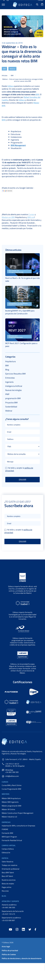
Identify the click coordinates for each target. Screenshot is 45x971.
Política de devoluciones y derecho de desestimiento (21, 958)
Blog (7, 369)
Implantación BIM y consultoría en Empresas (18, 825)
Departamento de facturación (13, 911)
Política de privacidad (10, 950)
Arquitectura (10, 361)
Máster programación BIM (11, 805)
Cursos (31, 214)
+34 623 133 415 (8, 914)
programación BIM (13, 398)
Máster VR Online (8, 809)
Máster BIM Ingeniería (10, 802)
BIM (4, 69)
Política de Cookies (9, 954)
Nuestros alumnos (8, 880)
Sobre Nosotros (7, 861)
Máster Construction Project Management (17, 813)
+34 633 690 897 (8, 920)
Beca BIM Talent (8, 872)
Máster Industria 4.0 (9, 816)
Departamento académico (11, 917)
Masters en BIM (8, 217)
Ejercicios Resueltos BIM (15, 373)
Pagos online (6, 887)
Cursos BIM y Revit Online (11, 785)
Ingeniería (9, 382)
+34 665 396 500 (8, 907)
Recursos (5, 891)
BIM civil (30, 217)
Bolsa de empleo (8, 883)
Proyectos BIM (11, 402)
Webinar (12, 69)
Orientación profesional (10, 869)
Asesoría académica (9, 904)
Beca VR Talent (7, 876)
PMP (7, 394)
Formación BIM (7, 833)
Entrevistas (10, 377)
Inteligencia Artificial (13, 386)
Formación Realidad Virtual (12, 840)
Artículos (4, 75)
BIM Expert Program (9, 836)
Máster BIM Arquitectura (11, 798)
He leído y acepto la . (19, 469)
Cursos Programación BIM (11, 789)
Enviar (22, 479)
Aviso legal (6, 946)
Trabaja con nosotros (9, 865)
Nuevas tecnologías (13, 390)
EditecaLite (6, 852)
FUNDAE (5, 829)
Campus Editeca (8, 849)
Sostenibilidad (11, 406)
